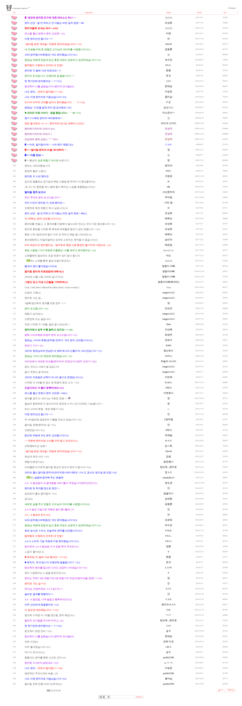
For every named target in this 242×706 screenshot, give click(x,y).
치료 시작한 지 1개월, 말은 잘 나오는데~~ (47, 324)
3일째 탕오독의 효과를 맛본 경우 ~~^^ (45, 303)
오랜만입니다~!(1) (34, 430)
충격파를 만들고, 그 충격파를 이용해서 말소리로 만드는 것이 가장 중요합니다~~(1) (70, 223)
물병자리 (168, 107)
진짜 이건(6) (31, 641)
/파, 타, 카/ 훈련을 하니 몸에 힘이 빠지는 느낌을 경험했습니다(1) (60, 186)
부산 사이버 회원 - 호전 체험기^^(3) (44, 409)
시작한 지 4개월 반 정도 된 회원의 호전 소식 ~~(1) (52, 382)
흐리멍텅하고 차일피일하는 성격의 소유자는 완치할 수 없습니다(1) (61, 239)
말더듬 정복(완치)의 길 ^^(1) (40, 424)
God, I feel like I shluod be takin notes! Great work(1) (52, 287)
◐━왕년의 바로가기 (47, 160)
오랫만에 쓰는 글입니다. (38, 319)
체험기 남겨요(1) (34, 313)
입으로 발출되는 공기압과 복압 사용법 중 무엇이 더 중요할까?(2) (60, 181)
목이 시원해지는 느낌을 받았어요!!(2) (45, 573)
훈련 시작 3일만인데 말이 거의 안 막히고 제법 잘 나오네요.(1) (58, 234)
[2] (52, 690)
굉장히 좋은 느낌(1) (35, 171)
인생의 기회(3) (32, 292)
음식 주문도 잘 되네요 (37, 372)
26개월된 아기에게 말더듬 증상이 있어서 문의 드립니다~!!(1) (58, 467)
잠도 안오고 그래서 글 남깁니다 (42, 366)
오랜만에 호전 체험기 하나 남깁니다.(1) (46, 208)
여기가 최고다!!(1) (35, 652)
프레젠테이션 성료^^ (36, 446)
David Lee (168, 250)
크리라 (168, 17)
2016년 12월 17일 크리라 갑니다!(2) (44, 276)
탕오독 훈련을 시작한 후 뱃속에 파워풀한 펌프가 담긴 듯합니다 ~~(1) (62, 229)
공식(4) (29, 498)
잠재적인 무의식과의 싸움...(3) (41, 673)
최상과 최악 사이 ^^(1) (37, 456)
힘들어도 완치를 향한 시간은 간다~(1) (45, 657)
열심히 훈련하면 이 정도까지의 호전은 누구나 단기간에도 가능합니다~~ (64, 403)
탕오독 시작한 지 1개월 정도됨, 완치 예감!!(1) (49, 615)
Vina (168, 287)
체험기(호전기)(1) (34, 461)
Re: (47, 477)
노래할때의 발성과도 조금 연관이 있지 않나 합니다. (53, 255)
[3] (56, 690)
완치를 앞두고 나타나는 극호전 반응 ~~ (46, 398)
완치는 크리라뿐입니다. (37, 165)
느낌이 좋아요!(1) (34, 551)
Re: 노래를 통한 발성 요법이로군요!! (51, 260)
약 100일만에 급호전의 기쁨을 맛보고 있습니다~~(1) (53, 419)
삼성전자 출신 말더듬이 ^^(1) (40, 493)
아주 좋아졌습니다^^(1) (37, 647)
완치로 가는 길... (34, 298)
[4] (59, 690)
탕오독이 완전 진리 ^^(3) (38, 631)
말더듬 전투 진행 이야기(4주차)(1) (43, 684)
